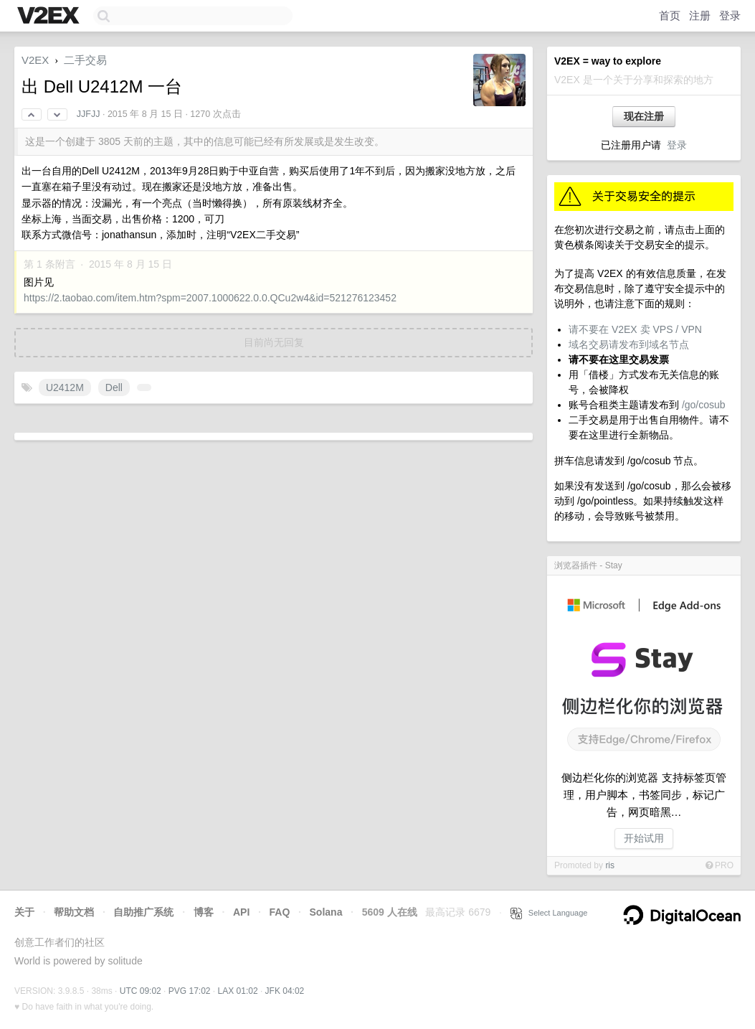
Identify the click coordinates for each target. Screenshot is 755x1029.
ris (609, 865)
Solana (326, 912)
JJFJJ (88, 114)
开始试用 (644, 838)
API (241, 912)
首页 (669, 15)
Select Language (549, 912)
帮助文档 (74, 912)
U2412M (65, 387)
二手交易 (85, 60)
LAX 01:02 (238, 991)
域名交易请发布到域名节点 (629, 344)
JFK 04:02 (285, 991)
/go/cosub (704, 404)
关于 (24, 912)
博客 (204, 912)
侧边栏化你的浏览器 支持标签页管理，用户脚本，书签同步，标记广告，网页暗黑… (643, 794)
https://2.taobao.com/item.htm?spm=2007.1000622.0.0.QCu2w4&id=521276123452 (210, 298)
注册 (700, 15)
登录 (730, 15)
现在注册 (644, 116)
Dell (114, 387)
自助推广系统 (143, 912)
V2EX (35, 60)
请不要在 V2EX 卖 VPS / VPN (635, 329)
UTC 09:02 (140, 991)
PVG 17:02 (189, 991)
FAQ (280, 912)
